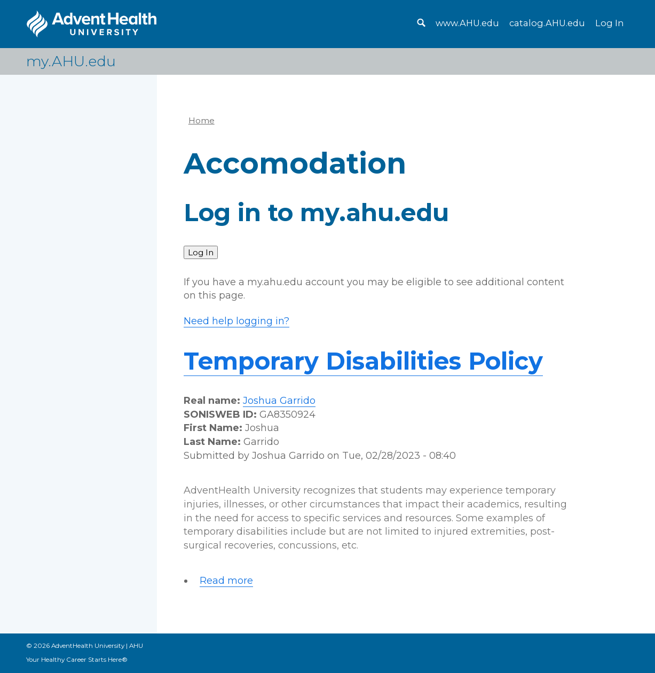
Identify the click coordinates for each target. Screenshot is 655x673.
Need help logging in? (236, 321)
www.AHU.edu (467, 23)
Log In (609, 23)
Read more (226, 581)
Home (201, 120)
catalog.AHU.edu (547, 23)
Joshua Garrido (279, 400)
